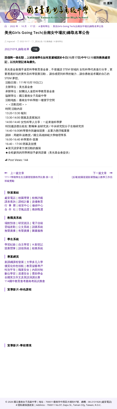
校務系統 (37, 248)
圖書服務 (37, 230)
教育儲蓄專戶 (35, 266)
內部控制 (37, 269)
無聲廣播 (10, 230)
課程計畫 (23, 201)
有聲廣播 (23, 230)
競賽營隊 (10, 248)
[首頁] (6, 26)
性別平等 (10, 269)
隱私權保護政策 (26, 404)
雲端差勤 (10, 227)
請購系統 (37, 227)
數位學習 (10, 273)
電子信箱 (37, 223)
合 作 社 (10, 209)
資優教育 (37, 201)
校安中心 (23, 205)
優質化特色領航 (14, 266)
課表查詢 (10, 201)
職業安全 (23, 269)
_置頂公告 (38, 41)
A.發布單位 (58, 41)
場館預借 (10, 223)
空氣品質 (23, 209)
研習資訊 (23, 223)
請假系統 (23, 248)
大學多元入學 (35, 262)
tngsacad (11, 41)
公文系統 (23, 227)
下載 (35, 49)
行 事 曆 (10, 205)
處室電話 (10, 198)
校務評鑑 (37, 198)
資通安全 (23, 273)
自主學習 (23, 244)
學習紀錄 (10, 244)
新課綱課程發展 (14, 262)
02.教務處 (48, 41)
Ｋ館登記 (37, 244)
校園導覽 (23, 198)
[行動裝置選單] (107, 3)
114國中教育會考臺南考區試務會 (25, 281)
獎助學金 (37, 273)
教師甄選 (37, 209)
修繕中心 (37, 205)
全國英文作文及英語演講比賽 (22, 277)
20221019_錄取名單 (17, 49)
